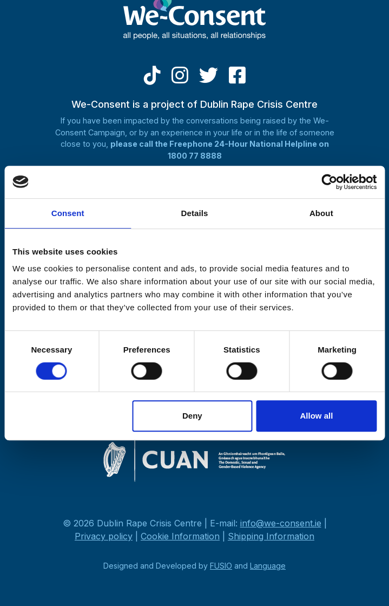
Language (268, 565)
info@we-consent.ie (280, 523)
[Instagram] (180, 79)
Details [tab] (194, 213)
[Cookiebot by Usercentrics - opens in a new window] (329, 182)
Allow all (316, 415)
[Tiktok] (152, 79)
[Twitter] (208, 79)
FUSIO (221, 565)
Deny (192, 415)
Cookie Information (180, 536)
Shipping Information (271, 536)
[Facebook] (237, 79)
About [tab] (321, 213)
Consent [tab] (67, 213)
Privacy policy (104, 536)
